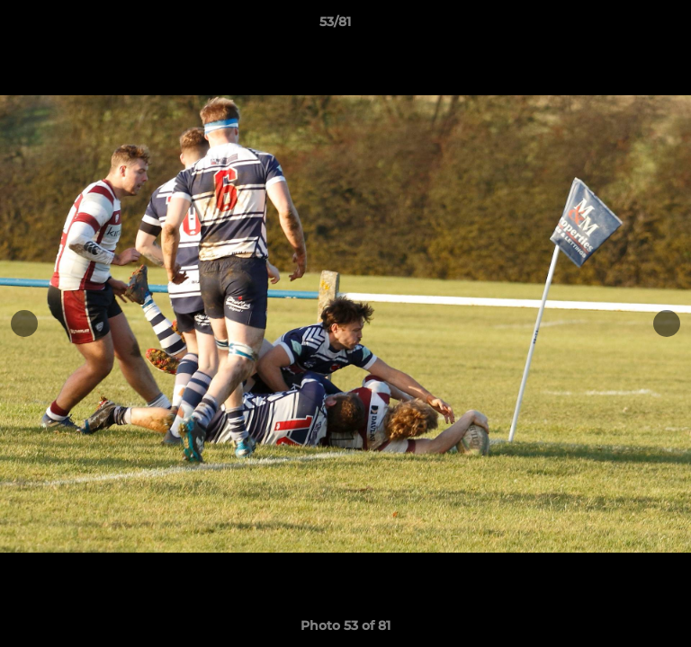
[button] (626, 26)
